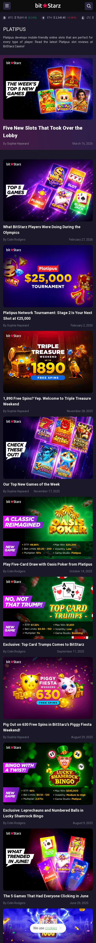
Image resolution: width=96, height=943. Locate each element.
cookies (51, 928)
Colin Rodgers (16, 239)
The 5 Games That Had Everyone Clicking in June (45, 896)
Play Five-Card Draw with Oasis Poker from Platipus (47, 564)
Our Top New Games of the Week (31, 484)
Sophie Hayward (18, 143)
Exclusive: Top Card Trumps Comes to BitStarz (43, 644)
